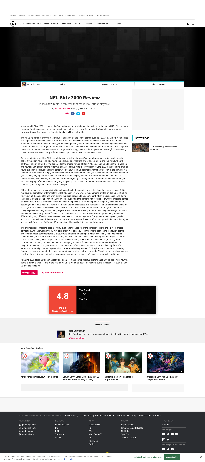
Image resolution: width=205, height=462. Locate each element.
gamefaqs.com (27, 424)
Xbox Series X (95, 434)
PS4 (57, 431)
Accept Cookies (172, 457)
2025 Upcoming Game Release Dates (38, 15)
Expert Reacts (127, 424)
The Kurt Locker (128, 437)
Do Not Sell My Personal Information (97, 415)
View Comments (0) (53, 272)
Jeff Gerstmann (61, 108)
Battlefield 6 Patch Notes (17, 15)
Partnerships (145, 415)
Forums (165, 424)
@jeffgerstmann (77, 338)
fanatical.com (26, 434)
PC (56, 428)
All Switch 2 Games (57, 15)
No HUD (125, 431)
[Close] (201, 457)
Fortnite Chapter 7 (71, 15)
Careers (157, 415)
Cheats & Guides (159, 84)
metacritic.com (27, 428)
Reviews (62, 84)
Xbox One (59, 434)
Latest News (94, 424)
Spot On (125, 434)
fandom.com (26, 431)
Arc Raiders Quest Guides (86, 15)
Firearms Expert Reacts (132, 428)
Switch (58, 437)
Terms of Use (123, 415)
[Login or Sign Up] (188, 24)
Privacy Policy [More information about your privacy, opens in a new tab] (68, 459)
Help (134, 415)
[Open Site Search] (193, 24)
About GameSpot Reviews (62, 311)
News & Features (109, 84)
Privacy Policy (71, 415)
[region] (102, 457)
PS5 (91, 431)
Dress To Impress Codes (103, 15)
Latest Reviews (62, 424)
